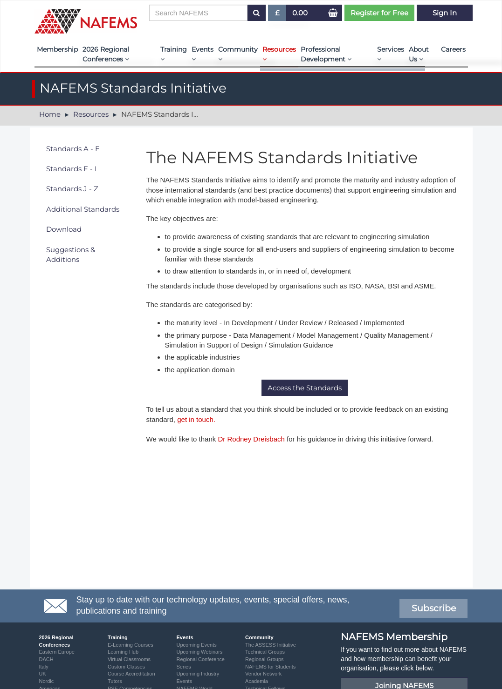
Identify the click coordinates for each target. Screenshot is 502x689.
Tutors (115, 681)
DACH (46, 659)
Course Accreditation (131, 673)
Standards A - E (73, 148)
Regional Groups (264, 659)
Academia (256, 681)
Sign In (445, 12)
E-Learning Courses (130, 645)
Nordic (46, 681)
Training (173, 53)
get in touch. (196, 419)
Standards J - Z (72, 188)
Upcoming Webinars (200, 652)
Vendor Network (263, 673)
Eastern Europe (57, 652)
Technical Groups (265, 652)
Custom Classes (126, 666)
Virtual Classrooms (129, 659)
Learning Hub (123, 652)
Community (238, 53)
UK (42, 673)
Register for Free (379, 12)
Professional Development (326, 54)
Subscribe (434, 608)
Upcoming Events (197, 645)
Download (64, 229)
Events (202, 53)
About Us (419, 54)
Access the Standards (305, 387)
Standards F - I (71, 168)
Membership (57, 49)
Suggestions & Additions (70, 254)
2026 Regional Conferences (106, 54)
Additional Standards (82, 209)
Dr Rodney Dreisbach (251, 439)
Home (50, 114)
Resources (279, 53)
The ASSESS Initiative (270, 645)
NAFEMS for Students (270, 666)
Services (390, 53)
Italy (43, 666)
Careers (453, 49)
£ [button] (277, 14)
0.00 (300, 12)
